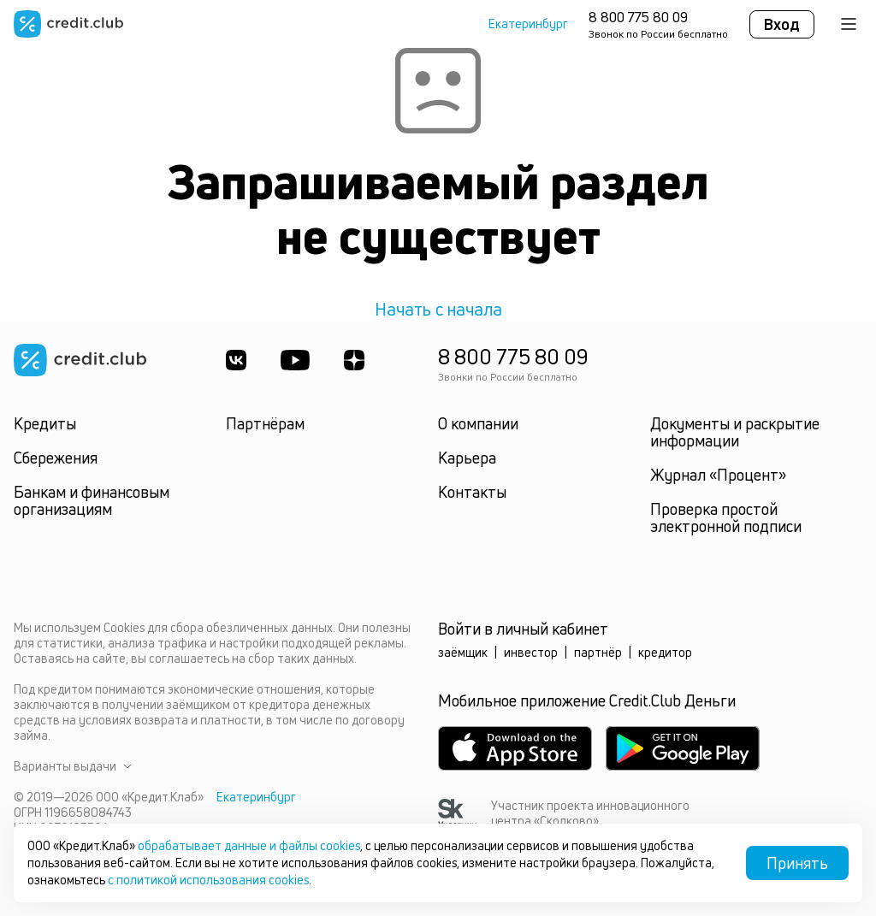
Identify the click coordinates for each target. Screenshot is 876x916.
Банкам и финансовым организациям (91, 500)
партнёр (598, 652)
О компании (478, 423)
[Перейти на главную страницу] (68, 24)
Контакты (472, 492)
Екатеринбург (528, 24)
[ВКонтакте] (236, 360)
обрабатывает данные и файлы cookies (249, 845)
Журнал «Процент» (718, 474)
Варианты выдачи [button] (73, 766)
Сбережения (56, 457)
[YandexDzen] (354, 360)
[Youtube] (295, 360)
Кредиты (45, 423)
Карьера (467, 457)
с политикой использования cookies (208, 880)
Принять (797, 863)
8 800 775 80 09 (638, 17)
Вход (782, 24)
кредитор (665, 652)
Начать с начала (438, 309)
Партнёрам (265, 423)
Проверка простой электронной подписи (726, 517)
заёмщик (463, 652)
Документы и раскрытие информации (735, 432)
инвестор (531, 652)
